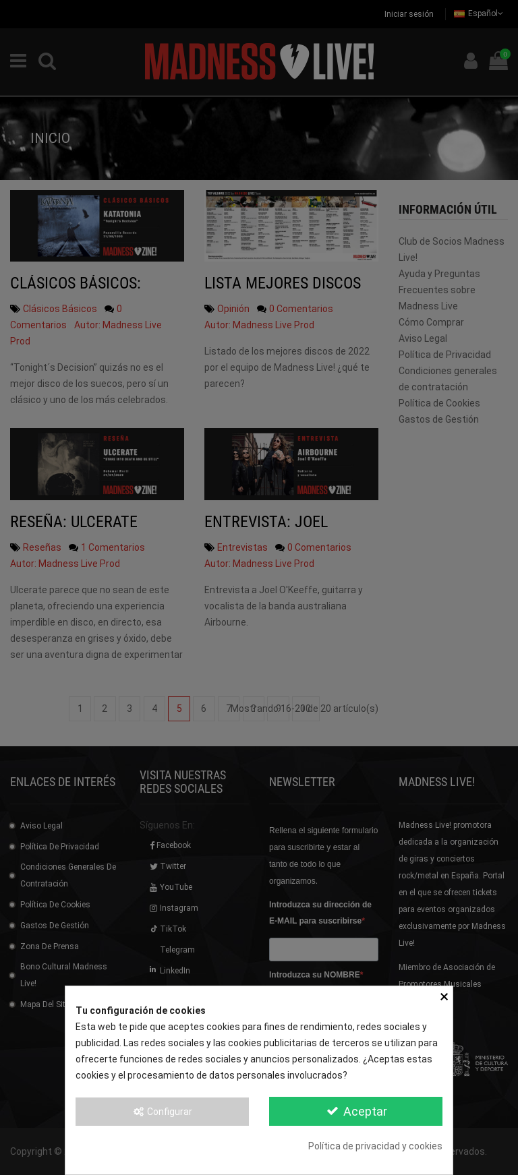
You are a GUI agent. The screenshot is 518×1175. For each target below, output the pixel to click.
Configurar (162, 1111)
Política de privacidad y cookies (375, 1146)
